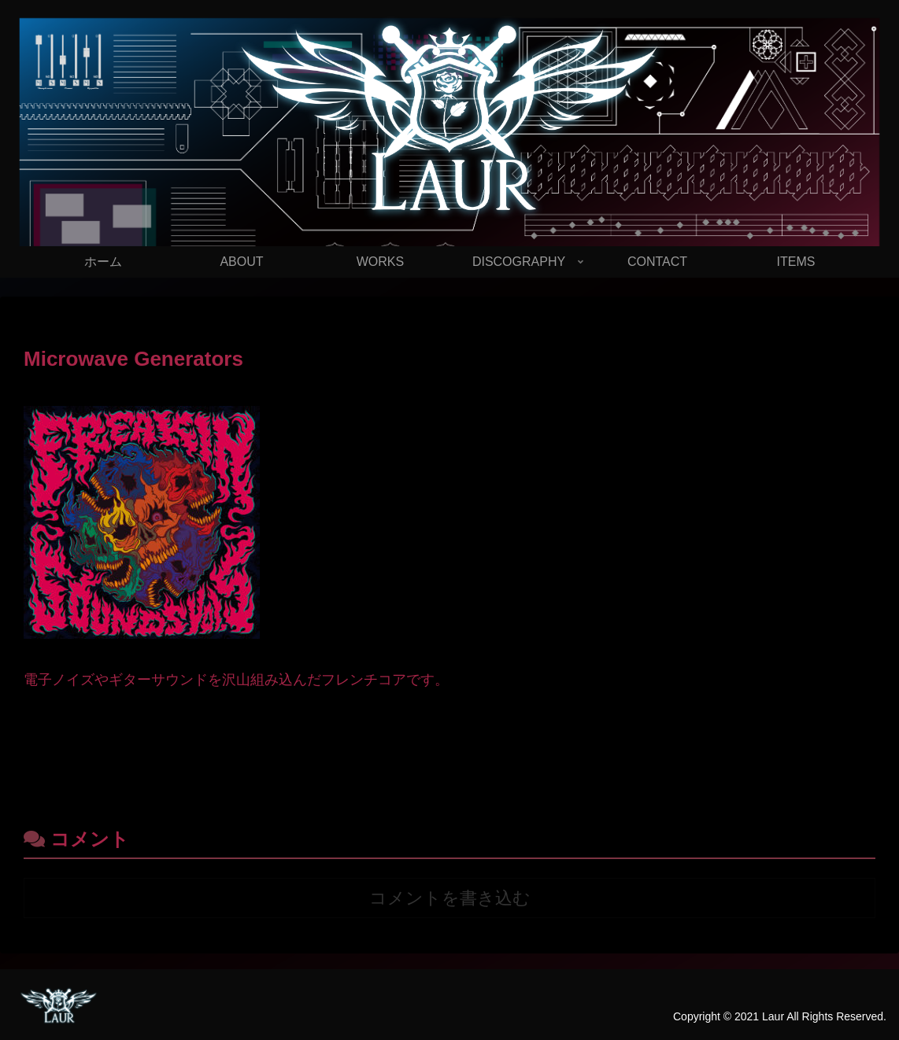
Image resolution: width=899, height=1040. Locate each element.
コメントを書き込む (450, 898)
